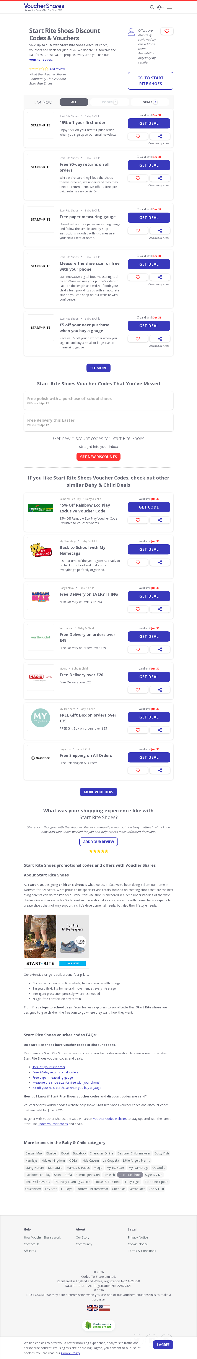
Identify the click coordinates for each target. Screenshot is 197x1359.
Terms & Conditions (142, 1249)
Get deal (149, 121)
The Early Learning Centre (72, 1180)
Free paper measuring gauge (88, 215)
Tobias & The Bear (107, 1180)
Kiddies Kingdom (53, 1158)
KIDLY (73, 1158)
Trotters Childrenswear (92, 1187)
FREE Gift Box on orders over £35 (88, 716)
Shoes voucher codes (53, 1122)
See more (98, 366)
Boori (65, 1151)
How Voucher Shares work (42, 1235)
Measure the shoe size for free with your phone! (90, 264)
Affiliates (30, 1249)
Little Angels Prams (136, 1158)
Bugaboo (65, 747)
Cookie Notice (138, 1242)
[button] (161, 7)
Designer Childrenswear (133, 1151)
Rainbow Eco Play (70, 497)
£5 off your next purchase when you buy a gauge (84, 326)
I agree (163, 1344)
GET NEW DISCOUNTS (98, 455)
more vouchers (98, 790)
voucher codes (40, 59)
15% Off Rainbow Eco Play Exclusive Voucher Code (85, 506)
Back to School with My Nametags (82, 548)
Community (84, 1242)
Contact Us (31, 1242)
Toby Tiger (132, 1180)
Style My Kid (153, 1173)
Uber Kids (118, 1187)
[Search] (152, 7)
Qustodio (158, 1166)
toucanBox (33, 1187)
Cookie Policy (58, 1353)
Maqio (63, 667)
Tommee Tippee (156, 1180)
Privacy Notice (138, 1235)
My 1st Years (67, 707)
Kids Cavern (90, 1158)
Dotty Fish (161, 1151)
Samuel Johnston (88, 1173)
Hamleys (31, 1158)
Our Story (82, 1235)
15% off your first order (83, 120)
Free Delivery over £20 (81, 673)
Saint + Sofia (63, 1173)
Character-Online (101, 1151)
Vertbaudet (66, 626)
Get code (149, 505)
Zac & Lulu (156, 1187)
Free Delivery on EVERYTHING (89, 592)
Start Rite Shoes (150, 78)
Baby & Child (93, 114)
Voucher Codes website (109, 1117)
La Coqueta (111, 1158)
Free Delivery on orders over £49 (87, 635)
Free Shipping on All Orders (86, 753)
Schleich (109, 1173)
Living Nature (34, 1166)
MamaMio (55, 1166)
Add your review (98, 839)
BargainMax (67, 586)
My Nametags (68, 539)
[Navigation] (169, 7)
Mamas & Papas (78, 1166)
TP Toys (66, 1187)
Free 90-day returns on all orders (84, 165)
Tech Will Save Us (37, 1180)
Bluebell (51, 1151)
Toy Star (51, 1187)
